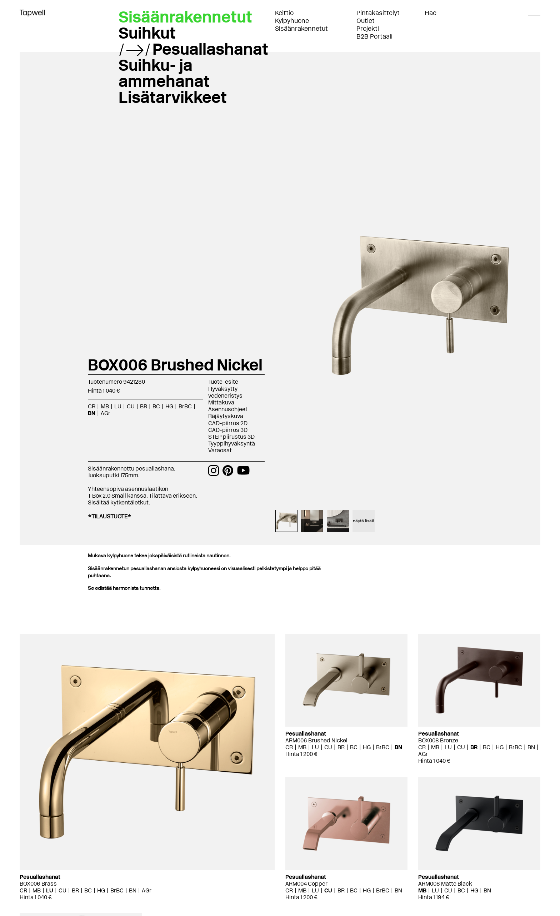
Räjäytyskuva (225, 416)
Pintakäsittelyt (378, 13)
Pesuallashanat (210, 49)
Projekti (367, 29)
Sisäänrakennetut (301, 29)
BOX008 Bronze (438, 740)
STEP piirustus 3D (231, 436)
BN (91, 413)
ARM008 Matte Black (445, 883)
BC (156, 406)
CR (91, 406)
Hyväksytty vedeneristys (225, 392)
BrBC (185, 406)
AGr (105, 413)
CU (131, 406)
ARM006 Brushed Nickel (316, 740)
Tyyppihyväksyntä (231, 443)
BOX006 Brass (38, 883)
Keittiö (284, 13)
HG (169, 406)
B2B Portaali (374, 36)
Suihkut (147, 33)
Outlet (365, 21)
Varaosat (220, 450)
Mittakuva (221, 402)
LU (117, 406)
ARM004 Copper (306, 883)
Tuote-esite (223, 381)
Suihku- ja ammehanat (164, 73)
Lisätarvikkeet (173, 97)
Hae (430, 13)
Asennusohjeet (228, 409)
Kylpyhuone (292, 21)
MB (105, 406)
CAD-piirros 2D (228, 423)
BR (143, 406)
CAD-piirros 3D (228, 430)
